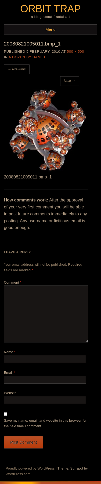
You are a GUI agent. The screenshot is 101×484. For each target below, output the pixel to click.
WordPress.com (18, 474)
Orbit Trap (50, 8)
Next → (69, 81)
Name (9, 352)
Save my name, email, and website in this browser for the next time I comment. (45, 423)
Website (10, 393)
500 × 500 (75, 51)
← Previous (17, 69)
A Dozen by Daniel (27, 57)
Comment (12, 282)
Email (9, 373)
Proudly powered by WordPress (30, 468)
